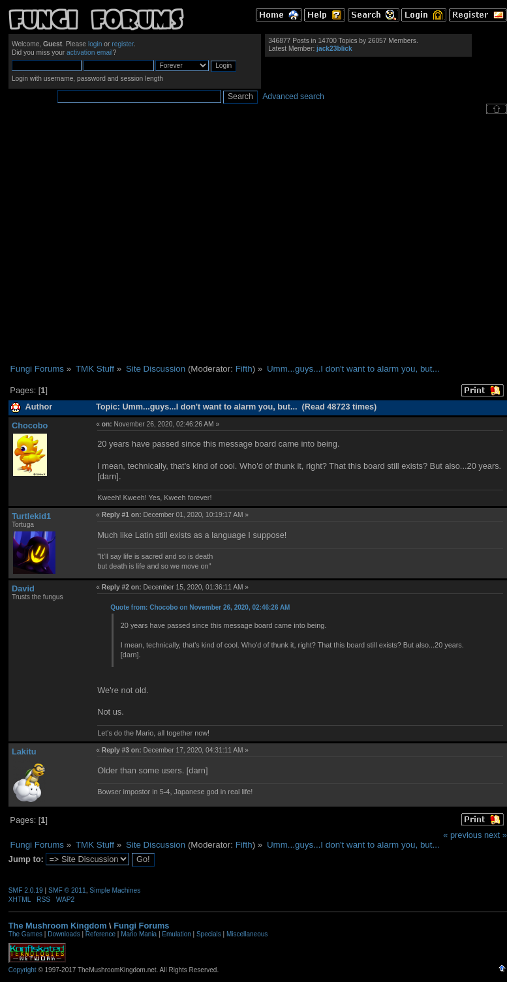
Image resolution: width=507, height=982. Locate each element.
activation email (90, 52)
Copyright (22, 970)
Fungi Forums (141, 925)
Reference (100, 934)
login (95, 44)
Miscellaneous (247, 934)
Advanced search (293, 96)
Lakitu (24, 751)
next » (495, 835)
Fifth (244, 369)
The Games (25, 934)
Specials (208, 934)
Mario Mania (139, 934)
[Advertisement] (122, 239)
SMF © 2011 (67, 890)
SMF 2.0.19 (25, 890)
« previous (462, 835)
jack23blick (334, 48)
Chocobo (30, 425)
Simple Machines (114, 890)
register (123, 44)
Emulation (176, 934)
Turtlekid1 (31, 516)
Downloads (64, 934)
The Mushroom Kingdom (57, 925)
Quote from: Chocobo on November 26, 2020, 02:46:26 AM (200, 607)
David (23, 588)
